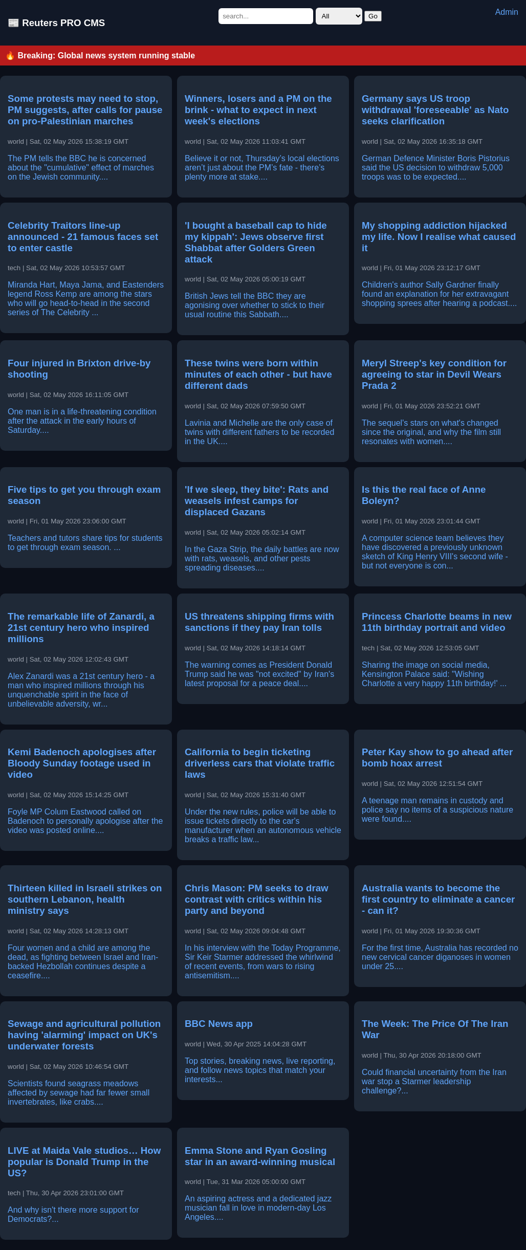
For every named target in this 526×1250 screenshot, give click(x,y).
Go (373, 16)
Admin (506, 12)
